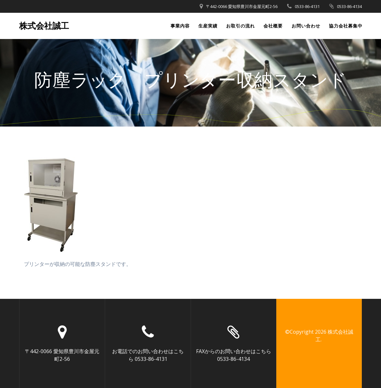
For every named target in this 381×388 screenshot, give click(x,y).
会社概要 (273, 26)
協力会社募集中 (345, 26)
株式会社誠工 (44, 26)
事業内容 (180, 26)
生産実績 (207, 26)
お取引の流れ (240, 26)
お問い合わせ (306, 26)
